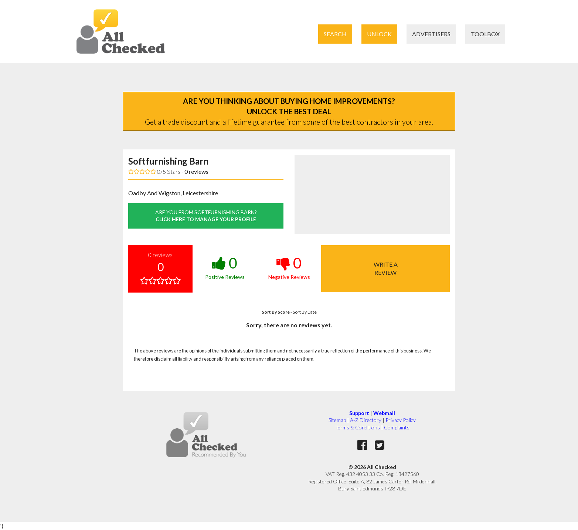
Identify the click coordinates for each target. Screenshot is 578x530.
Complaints (396, 427)
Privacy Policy (400, 420)
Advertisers (431, 33)
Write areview (386, 268)
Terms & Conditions (357, 427)
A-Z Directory (365, 420)
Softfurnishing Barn (168, 161)
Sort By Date (305, 312)
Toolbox (485, 33)
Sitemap (337, 420)
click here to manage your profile (206, 216)
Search (335, 33)
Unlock (379, 33)
